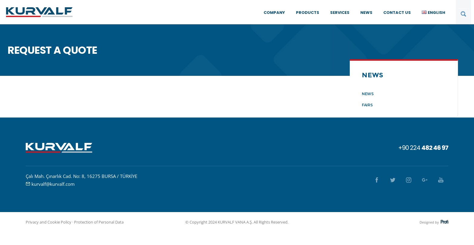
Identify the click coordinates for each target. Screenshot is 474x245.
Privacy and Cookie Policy (48, 222)
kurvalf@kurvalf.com (53, 184)
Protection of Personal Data (99, 222)
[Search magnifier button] (463, 14)
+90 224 (423, 147)
